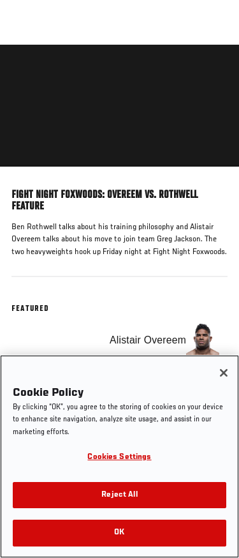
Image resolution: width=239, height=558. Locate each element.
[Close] (224, 373)
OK (119, 533)
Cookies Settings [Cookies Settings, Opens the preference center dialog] (119, 457)
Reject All (119, 495)
